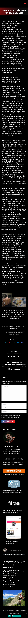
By (8, 326)
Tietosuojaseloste (16, 615)
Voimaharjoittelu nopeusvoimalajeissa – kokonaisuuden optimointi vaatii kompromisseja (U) (14, 563)
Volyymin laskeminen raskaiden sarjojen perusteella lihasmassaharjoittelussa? (12, 582)
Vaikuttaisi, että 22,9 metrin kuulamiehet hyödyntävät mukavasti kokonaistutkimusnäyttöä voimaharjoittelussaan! (13, 572)
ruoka (6, 332)
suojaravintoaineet (11, 332)
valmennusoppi (11, 334)
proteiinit (19, 330)
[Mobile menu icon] (25, 3)
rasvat (23, 330)
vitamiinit (17, 334)
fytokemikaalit (8, 330)
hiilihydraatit (14, 330)
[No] (26, 613)
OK (9, 615)
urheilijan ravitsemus (19, 332)
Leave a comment (14, 328)
